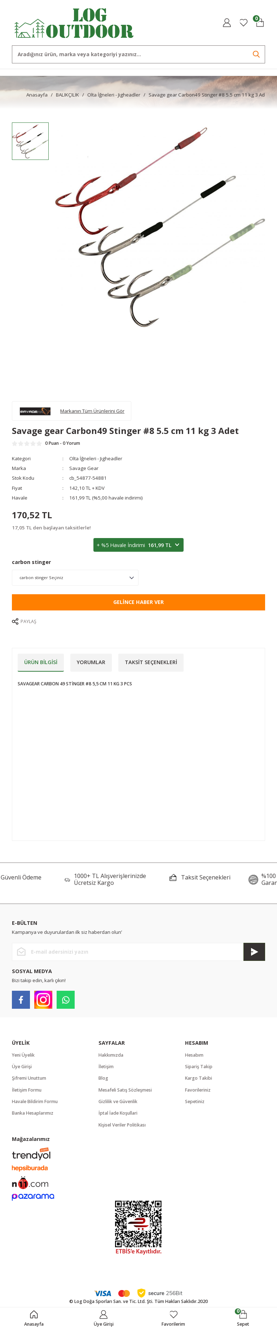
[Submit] (254, 952)
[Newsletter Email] (138, 952)
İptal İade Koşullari (117, 1113)
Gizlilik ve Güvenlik (117, 1101)
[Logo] (74, 22)
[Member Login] (227, 23)
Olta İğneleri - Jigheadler (95, 458)
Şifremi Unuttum (29, 1078)
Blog (103, 1078)
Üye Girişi (22, 1066)
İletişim (106, 1066)
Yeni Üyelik (23, 1055)
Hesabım (194, 1055)
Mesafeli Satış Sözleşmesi (125, 1090)
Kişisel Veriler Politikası (122, 1125)
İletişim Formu (26, 1090)
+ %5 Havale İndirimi (138, 545)
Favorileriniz (198, 1090)
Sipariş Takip (198, 1066)
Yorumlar (91, 662)
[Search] (138, 54)
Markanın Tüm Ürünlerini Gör (92, 411)
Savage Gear (83, 468)
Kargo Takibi (198, 1078)
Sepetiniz (195, 1101)
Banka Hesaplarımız (32, 1113)
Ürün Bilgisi (40, 662)
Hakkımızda (110, 1055)
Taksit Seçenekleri (151, 662)
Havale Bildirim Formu (35, 1101)
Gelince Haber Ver (138, 602)
